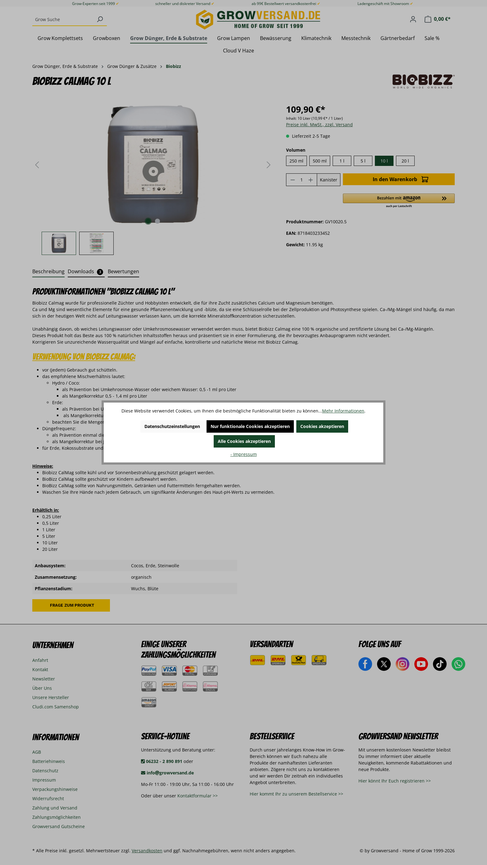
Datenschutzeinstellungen (172, 426)
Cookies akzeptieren (322, 426)
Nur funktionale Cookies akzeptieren (250, 426)
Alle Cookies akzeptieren (244, 441)
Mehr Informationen (343, 411)
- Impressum (243, 454)
